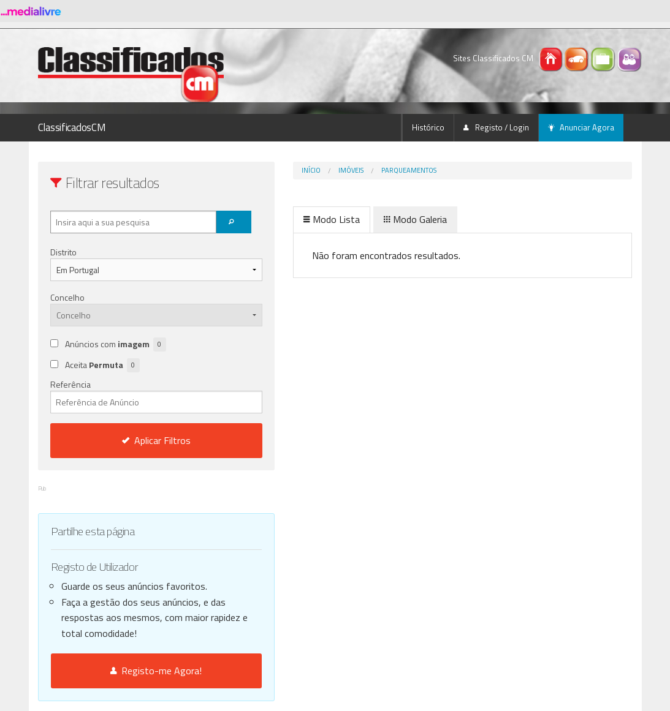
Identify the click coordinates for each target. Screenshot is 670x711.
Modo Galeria (364, 219)
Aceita (102, 365)
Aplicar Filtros (130, 440)
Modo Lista (281, 219)
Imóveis (300, 170)
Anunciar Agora (581, 127)
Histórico (428, 127)
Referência (130, 395)
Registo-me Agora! (131, 670)
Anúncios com (115, 344)
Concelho (67, 297)
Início (260, 170)
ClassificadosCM (72, 127)
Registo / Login (496, 127)
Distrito (63, 252)
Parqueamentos (358, 170)
